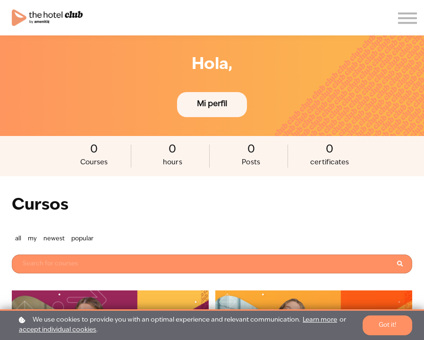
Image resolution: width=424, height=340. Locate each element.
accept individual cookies (57, 330)
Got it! (387, 325)
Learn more (320, 320)
